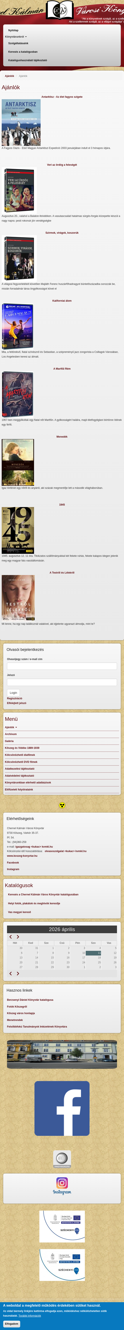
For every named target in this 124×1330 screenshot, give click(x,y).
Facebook (13, 862)
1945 (62, 504)
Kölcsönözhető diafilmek (20, 754)
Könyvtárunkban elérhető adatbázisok (28, 782)
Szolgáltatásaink (18, 43)
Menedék (62, 436)
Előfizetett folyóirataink (19, 789)
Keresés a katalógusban (22, 51)
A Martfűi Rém (62, 368)
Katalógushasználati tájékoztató (27, 60)
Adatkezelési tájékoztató (19, 768)
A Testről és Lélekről (62, 572)
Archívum (11, 734)
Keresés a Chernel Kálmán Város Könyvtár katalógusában (43, 894)
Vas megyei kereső (19, 912)
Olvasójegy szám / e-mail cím (24, 659)
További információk (30, 1315)
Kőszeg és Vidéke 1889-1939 (22, 747)
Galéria (9, 741)
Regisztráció (14, 698)
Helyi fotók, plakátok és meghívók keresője (34, 903)
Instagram (13, 869)
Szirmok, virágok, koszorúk (62, 232)
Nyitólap (13, 30)
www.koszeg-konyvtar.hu (22, 855)
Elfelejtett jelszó (16, 703)
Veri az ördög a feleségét (62, 164)
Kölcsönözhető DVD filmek (21, 761)
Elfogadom (11, 1323)
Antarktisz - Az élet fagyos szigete (62, 96)
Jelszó (11, 675)
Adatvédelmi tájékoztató (19, 775)
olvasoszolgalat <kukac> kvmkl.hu (66, 851)
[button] (62, 122)
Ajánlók (9, 76)
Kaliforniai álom (61, 300)
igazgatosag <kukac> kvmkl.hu (34, 846)
